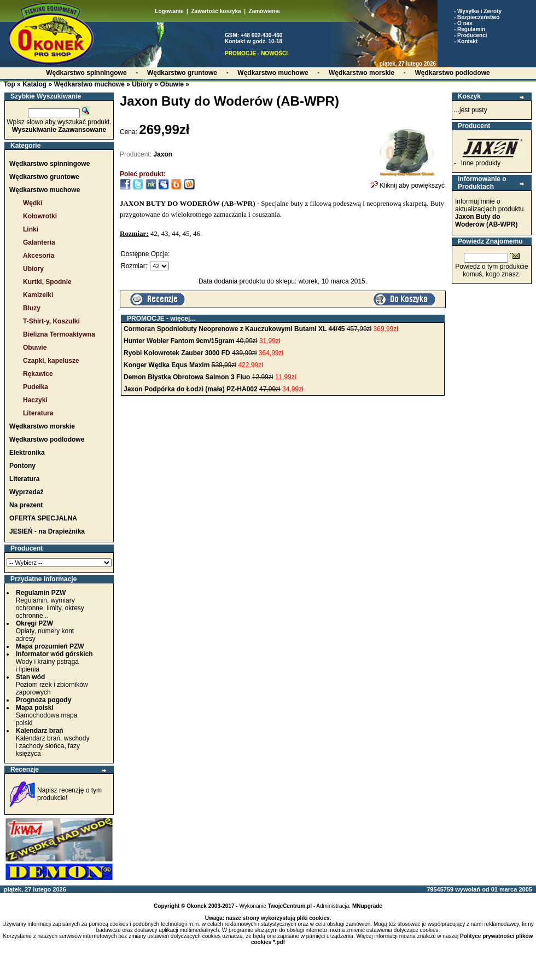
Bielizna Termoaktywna (59, 334)
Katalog (34, 84)
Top (9, 84)
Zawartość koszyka (216, 11)
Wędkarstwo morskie (42, 426)
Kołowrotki (40, 216)
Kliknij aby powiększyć (407, 182)
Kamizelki (38, 295)
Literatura (38, 413)
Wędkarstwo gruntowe (44, 177)
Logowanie (169, 11)
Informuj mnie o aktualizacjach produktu (489, 213)
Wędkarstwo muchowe (89, 84)
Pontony (22, 466)
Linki (30, 229)
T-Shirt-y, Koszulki (51, 321)
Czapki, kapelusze (51, 360)
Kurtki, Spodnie (47, 282)
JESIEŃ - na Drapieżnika (47, 531)
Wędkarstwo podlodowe (46, 439)
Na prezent (26, 505)
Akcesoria (38, 255)
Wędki (32, 203)
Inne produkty (481, 163)
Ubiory (142, 84)
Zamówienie (264, 11)
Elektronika (27, 452)
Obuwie (172, 84)
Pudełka (35, 387)
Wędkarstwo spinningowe (49, 163)
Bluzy (31, 308)
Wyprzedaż (26, 492)
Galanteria (39, 242)
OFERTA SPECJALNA (43, 518)
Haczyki (35, 400)
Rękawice (38, 374)
